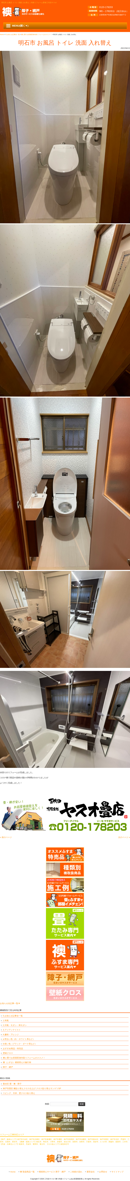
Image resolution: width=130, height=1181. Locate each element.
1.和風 (6, 1020)
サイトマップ (117, 1172)
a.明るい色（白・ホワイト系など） (19, 1039)
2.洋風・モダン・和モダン (15, 1025)
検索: (47, 1104)
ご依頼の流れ (76, 1172)
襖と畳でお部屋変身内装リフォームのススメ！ (24, 1058)
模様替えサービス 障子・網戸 (52, 1172)
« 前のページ (6, 837)
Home (13, 1172)
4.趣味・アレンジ (11, 1034)
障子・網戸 (8, 1067)
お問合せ (103, 1172)
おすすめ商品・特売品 (13, 1048)
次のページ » (124, 837)
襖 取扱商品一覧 (27, 1172)
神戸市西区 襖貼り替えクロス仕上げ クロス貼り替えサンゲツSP (32, 1088)
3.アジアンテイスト (12, 1030)
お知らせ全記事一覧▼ (10, 1003)
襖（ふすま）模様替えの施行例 (17, 1062)
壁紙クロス (8, 1053)
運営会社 (91, 1172)
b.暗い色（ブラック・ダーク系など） (20, 1044)
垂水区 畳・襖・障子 (12, 1084)
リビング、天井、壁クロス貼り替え (19, 1093)
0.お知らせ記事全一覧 (13, 1016)
